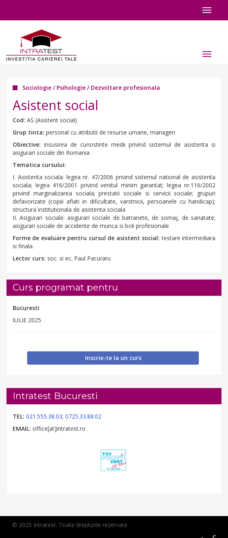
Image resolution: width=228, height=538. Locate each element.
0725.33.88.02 (83, 416)
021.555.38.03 (44, 416)
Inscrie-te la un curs (113, 358)
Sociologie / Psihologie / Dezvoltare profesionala (91, 87)
